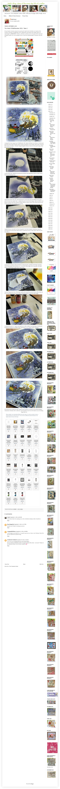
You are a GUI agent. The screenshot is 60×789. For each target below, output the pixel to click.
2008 (49, 228)
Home (24, 564)
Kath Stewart (13, 19)
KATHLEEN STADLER (12, 539)
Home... (5, 15)
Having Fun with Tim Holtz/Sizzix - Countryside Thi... (52, 154)
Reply (8, 520)
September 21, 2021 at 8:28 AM (16, 517)
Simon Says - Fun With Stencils (51, 167)
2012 (49, 221)
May (50, 198)
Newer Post (7, 564)
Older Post (41, 564)
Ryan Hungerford (10, 524)
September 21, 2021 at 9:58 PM (21, 531)
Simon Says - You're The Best (51, 120)
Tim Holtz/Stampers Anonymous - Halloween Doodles (52, 185)
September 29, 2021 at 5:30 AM (22, 539)
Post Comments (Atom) (13, 566)
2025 (49, 104)
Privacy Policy (25, 15)
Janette (8, 517)
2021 (49, 111)
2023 (49, 107)
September (52, 118)
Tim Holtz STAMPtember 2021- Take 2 (52, 142)
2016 (49, 214)
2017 (49, 213)
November (52, 114)
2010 (49, 225)
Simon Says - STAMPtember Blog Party (52, 190)
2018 (49, 211)
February (51, 204)
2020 (49, 207)
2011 (49, 223)
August (51, 193)
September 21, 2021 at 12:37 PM (20, 524)
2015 (49, 216)
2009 (49, 227)
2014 (49, 218)
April (51, 200)
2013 (49, 220)
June (50, 197)
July (50, 195)
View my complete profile (14, 21)
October (51, 116)
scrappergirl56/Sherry (11, 531)
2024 (49, 106)
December (51, 112)
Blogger (32, 783)
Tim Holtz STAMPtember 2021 (52, 146)
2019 (49, 209)
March (51, 202)
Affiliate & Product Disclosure (14, 15)
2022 (49, 109)
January (51, 205)
